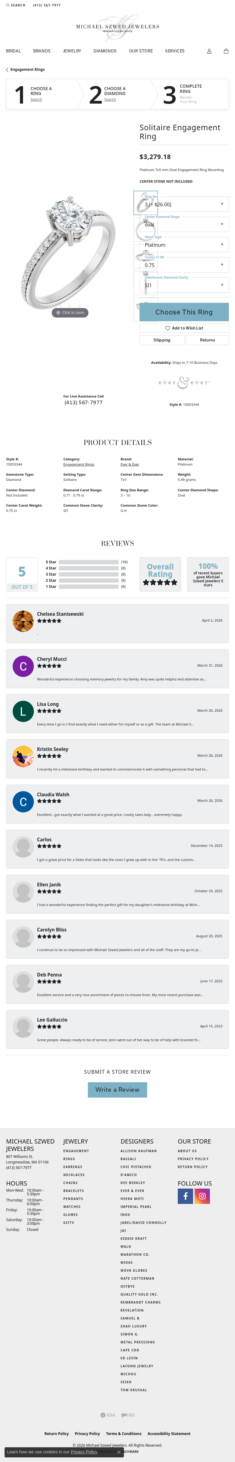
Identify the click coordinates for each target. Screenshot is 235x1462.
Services (175, 51)
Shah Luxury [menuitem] (134, 1326)
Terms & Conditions (124, 1433)
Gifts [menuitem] (68, 1222)
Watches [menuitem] (72, 1207)
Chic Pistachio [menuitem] (136, 1167)
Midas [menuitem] (127, 1262)
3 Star (51, 574)
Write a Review (117, 1089)
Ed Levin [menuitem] (129, 1358)
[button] (15, 5)
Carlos (44, 839)
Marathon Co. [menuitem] (135, 1254)
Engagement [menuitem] (76, 1151)
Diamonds (105, 51)
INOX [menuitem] (125, 1215)
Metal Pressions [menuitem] (138, 1342)
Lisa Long (48, 704)
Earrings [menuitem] (72, 1167)
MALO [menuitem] (126, 1246)
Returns (207, 340)
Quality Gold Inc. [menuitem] (140, 1294)
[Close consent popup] (119, 1452)
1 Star (51, 586)
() (124, 562)
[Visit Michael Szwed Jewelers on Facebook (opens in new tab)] (185, 1196)
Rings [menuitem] (69, 1159)
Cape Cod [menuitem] (130, 1350)
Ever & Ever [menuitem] (132, 1191)
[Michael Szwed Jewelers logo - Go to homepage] (118, 27)
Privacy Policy (193, 1159)
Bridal (13, 51)
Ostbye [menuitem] (128, 1286)
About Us (187, 1151)
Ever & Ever (130, 464)
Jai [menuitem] (123, 1230)
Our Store (141, 51)
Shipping (162, 340)
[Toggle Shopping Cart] (226, 51)
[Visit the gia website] (107, 1415)
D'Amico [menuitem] (129, 1175)
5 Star (51, 562)
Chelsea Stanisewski (60, 614)
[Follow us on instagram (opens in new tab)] (202, 1196)
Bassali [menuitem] (128, 1159)
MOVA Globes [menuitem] (134, 1270)
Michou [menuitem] (128, 1374)
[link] (46, 5)
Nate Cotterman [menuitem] (138, 1278)
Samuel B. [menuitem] (131, 1318)
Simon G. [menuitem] (130, 1334)
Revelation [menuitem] (132, 1310)
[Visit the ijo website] (128, 1415)
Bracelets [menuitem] (73, 1191)
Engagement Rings (27, 69)
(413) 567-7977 (84, 402)
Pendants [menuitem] (73, 1199)
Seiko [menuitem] (126, 1382)
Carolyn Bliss (51, 930)
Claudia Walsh (53, 794)
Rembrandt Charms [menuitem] (141, 1302)
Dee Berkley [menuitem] (133, 1183)
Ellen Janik (49, 884)
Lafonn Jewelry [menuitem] (137, 1366)
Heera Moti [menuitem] (132, 1199)
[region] (69, 256)
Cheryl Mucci (52, 659)
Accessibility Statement (168, 1433)
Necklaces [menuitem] (74, 1175)
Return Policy (193, 1167)
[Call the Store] (19, 1167)
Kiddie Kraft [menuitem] (134, 1238)
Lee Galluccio (52, 1020)
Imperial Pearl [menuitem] (136, 1207)
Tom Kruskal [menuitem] (134, 1390)
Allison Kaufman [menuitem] (139, 1151)
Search (36, 99)
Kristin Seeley (52, 749)
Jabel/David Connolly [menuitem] (144, 1222)
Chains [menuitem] (70, 1183)
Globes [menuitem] (70, 1215)
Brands (42, 51)
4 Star (51, 568)
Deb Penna (49, 975)
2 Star (51, 580)
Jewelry (72, 51)
